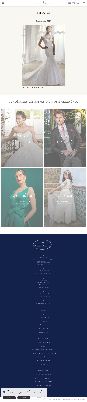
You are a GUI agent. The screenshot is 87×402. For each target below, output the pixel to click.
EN (73, 3)
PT (69, 3)
